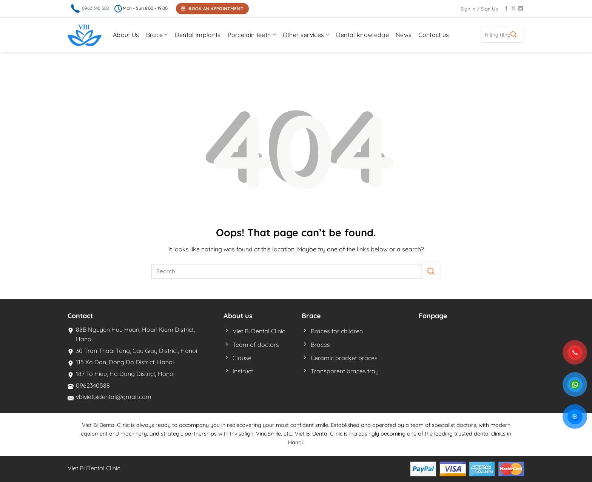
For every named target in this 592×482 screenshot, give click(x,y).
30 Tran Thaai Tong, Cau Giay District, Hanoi (136, 350)
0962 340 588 (95, 8)
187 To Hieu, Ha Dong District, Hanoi (125, 373)
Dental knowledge (362, 34)
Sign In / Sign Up (479, 9)
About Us (126, 34)
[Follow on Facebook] (506, 8)
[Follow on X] (513, 8)
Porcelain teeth (252, 34)
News (404, 34)
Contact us (433, 34)
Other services (306, 34)
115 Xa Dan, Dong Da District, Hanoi (125, 362)
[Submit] (513, 34)
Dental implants (198, 34)
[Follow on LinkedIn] (520, 8)
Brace (157, 34)
